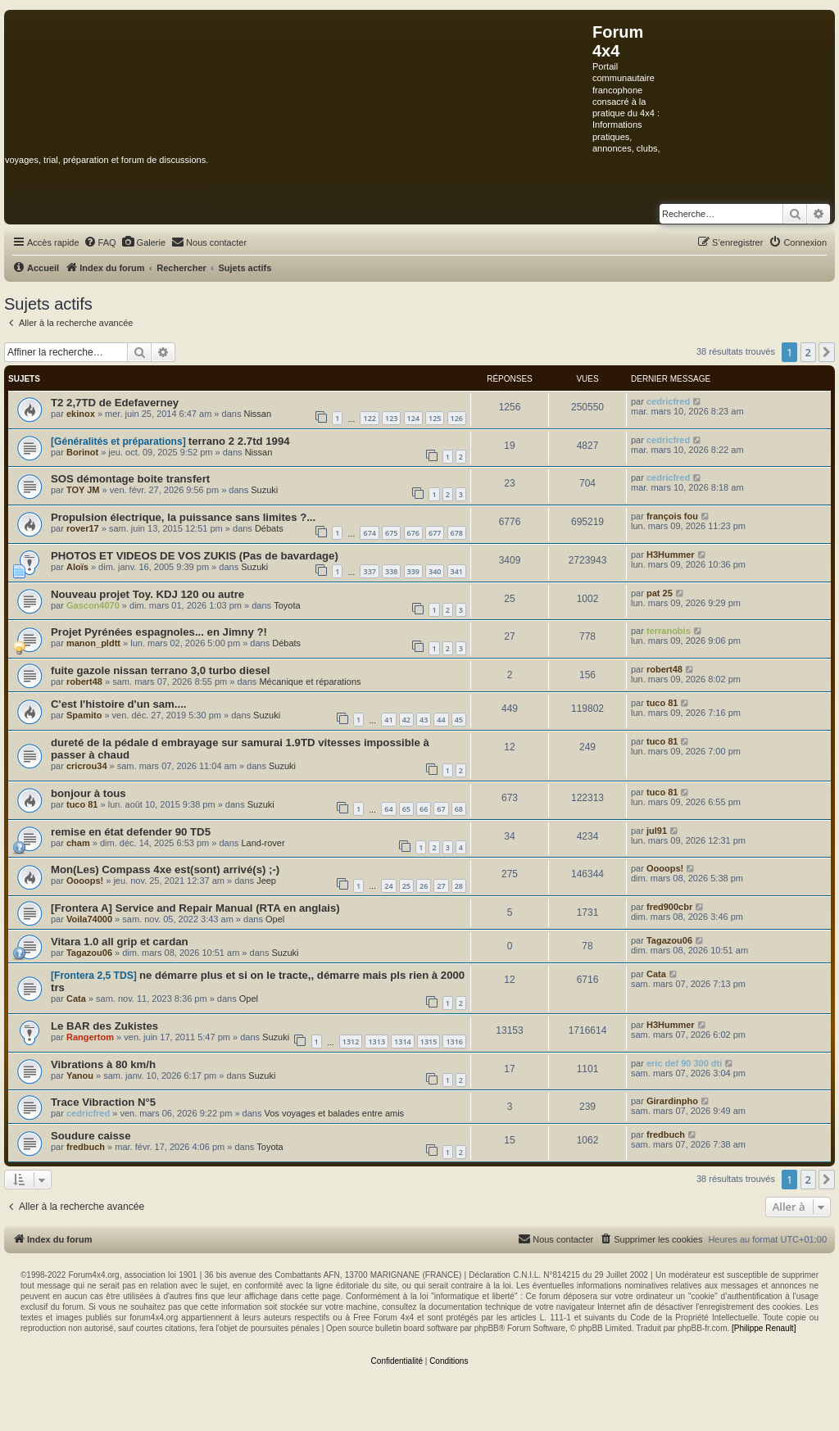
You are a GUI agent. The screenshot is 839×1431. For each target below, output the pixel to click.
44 (441, 719)
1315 (429, 1041)
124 (413, 418)
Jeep (266, 880)
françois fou (672, 516)
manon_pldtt (93, 643)
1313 (376, 1041)
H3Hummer (670, 554)
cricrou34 (86, 766)
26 (424, 886)
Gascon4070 (93, 605)
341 (457, 571)
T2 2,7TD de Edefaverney (115, 402)
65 (406, 809)
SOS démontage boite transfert (130, 479)
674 (369, 533)
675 (391, 533)
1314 (402, 1041)
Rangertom (90, 1037)
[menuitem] (100, 242)
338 (391, 571)
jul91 (656, 831)
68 (459, 809)
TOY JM (83, 490)
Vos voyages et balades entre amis (335, 1113)
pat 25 (659, 593)
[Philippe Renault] (764, 1328)
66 (424, 809)
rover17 (82, 528)
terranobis (668, 631)
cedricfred (668, 401)
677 (435, 533)
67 (441, 809)
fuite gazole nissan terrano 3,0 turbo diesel (160, 670)
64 (388, 809)
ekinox (80, 414)
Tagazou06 (89, 953)
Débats (269, 528)
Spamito (84, 715)
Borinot (82, 452)
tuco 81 (662, 703)
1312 (351, 1041)
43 (424, 719)
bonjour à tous (88, 793)
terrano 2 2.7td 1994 (239, 441)
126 (457, 418)
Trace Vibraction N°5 (103, 1102)
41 (388, 719)
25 (406, 886)
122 (369, 418)
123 (391, 418)
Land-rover (262, 843)
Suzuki (264, 490)
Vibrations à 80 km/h (103, 1064)
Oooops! (84, 880)
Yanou (79, 1075)
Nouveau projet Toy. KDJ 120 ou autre (147, 594)
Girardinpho (672, 1101)
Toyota (287, 605)
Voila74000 (89, 919)
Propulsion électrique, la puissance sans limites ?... (183, 517)
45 (459, 719)
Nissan (257, 414)
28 (459, 886)
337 (369, 571)
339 (413, 571)
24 (388, 886)
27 (441, 886)
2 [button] (808, 352)
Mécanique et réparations (310, 681)
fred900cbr (669, 907)
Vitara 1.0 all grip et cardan (119, 941)
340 (435, 571)
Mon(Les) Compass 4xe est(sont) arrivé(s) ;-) (165, 869)
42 (406, 719)
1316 (454, 1041)
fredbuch (85, 1147)
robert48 (84, 681)
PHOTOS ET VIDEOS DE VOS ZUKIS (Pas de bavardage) (194, 556)
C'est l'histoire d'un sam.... (119, 704)
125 (435, 418)
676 (413, 533)
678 (457, 533)
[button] (827, 352)
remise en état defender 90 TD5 (131, 832)
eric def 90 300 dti (684, 1063)
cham (78, 843)
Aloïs (77, 567)
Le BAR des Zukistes (104, 1026)
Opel (274, 919)
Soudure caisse (90, 1136)
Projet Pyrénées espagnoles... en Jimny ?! (159, 632)
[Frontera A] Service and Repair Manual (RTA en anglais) (195, 908)
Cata (76, 998)
